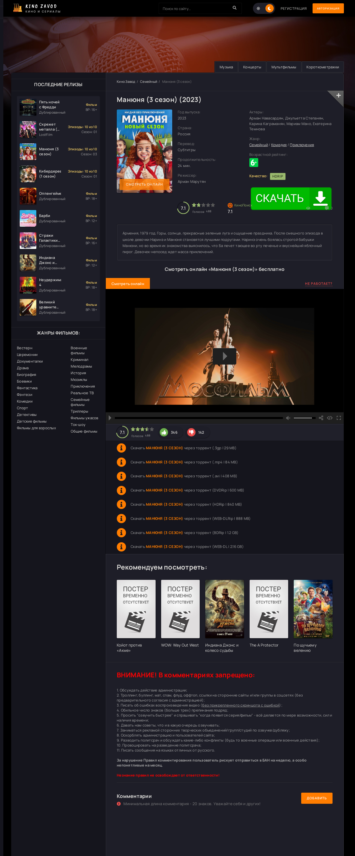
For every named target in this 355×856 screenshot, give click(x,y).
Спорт (22, 407)
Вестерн (24, 347)
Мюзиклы (79, 379)
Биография (26, 374)
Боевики (24, 381)
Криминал (79, 359)
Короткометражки (322, 66)
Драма (23, 367)
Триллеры (79, 411)
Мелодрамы (81, 366)
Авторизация (324, 8)
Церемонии (27, 354)
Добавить (317, 798)
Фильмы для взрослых (36, 427)
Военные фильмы (79, 350)
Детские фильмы (32, 421)
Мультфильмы (281, 66)
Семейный (148, 81)
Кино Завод (126, 81)
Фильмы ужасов (84, 417)
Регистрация (286, 8)
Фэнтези (24, 394)
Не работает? (319, 283)
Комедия (279, 145)
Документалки (30, 361)
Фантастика (27, 387)
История (78, 372)
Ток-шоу (78, 424)
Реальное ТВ (82, 392)
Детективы (27, 414)
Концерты (248, 66)
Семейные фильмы (80, 402)
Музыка (221, 66)
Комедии (24, 401)
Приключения (83, 386)
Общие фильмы (84, 431)
